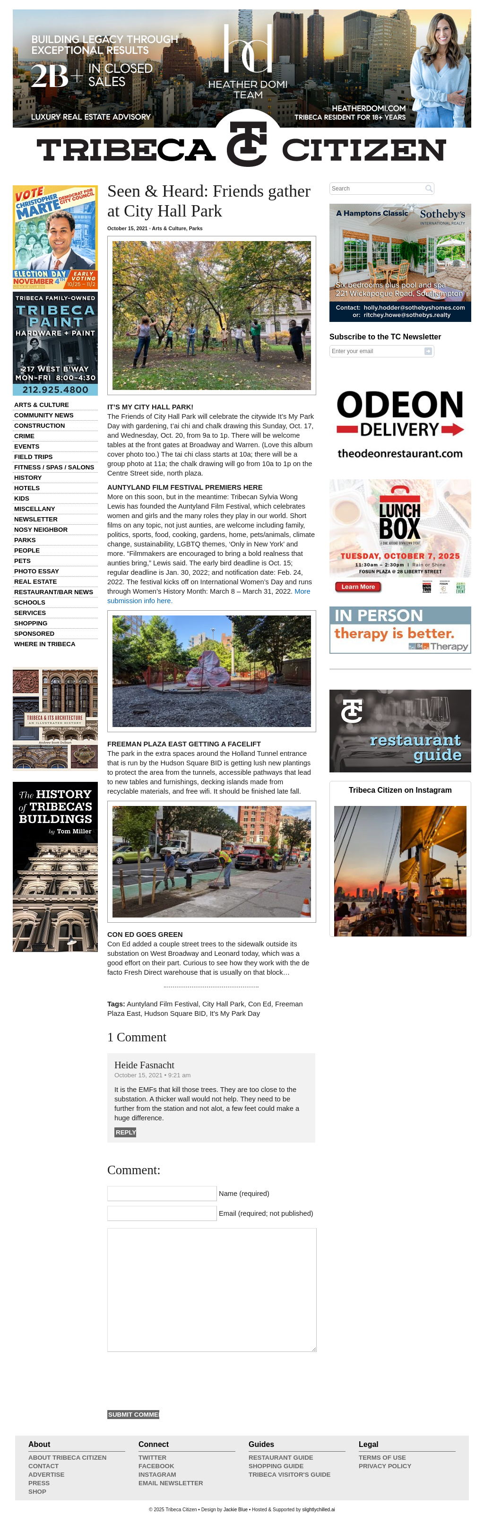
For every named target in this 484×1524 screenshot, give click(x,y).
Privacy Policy (385, 1466)
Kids (21, 498)
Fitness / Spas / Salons (54, 467)
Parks (25, 540)
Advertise (46, 1474)
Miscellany (34, 508)
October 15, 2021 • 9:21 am (152, 1075)
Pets (22, 560)
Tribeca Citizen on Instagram (400, 790)
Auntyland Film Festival (163, 1004)
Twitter (152, 1457)
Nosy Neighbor (41, 529)
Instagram (157, 1474)
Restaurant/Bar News (53, 592)
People (27, 550)
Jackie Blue (236, 1509)
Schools (29, 602)
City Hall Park (223, 1004)
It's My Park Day (235, 1013)
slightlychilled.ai (318, 1509)
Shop (37, 1491)
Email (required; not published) (266, 1213)
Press (39, 1483)
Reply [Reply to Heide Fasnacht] (126, 1132)
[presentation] (179, 1379)
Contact (43, 1466)
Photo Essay (36, 571)
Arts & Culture (41, 404)
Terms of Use (382, 1457)
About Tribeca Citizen (67, 1457)
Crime (24, 436)
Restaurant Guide (281, 1457)
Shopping (30, 623)
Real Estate (35, 581)
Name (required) (244, 1193)
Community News (44, 415)
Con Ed (259, 1004)
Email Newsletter (170, 1483)
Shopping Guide (276, 1466)
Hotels (27, 488)
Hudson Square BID (175, 1013)
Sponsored (34, 633)
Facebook (156, 1466)
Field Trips (33, 456)
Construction (39, 425)
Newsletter (36, 519)
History (28, 477)
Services (30, 612)
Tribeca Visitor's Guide (290, 1474)
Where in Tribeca (45, 644)
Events (26, 446)
